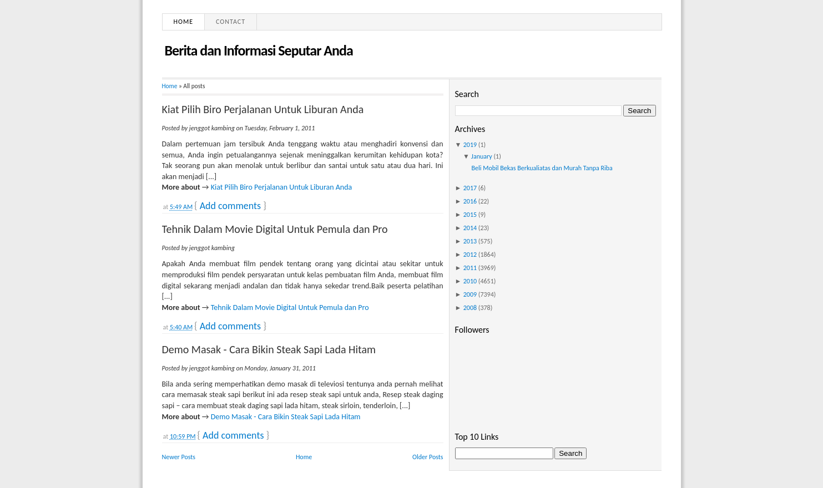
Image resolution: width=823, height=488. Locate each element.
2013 (470, 241)
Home (184, 22)
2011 (470, 268)
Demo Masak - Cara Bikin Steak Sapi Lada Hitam (269, 349)
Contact (230, 22)
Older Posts (427, 457)
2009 (470, 294)
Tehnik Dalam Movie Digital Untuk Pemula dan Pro (275, 229)
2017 (470, 188)
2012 (470, 254)
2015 (470, 214)
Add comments (230, 206)
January (481, 156)
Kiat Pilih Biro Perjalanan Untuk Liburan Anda (263, 109)
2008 (470, 308)
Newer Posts (179, 457)
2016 (470, 201)
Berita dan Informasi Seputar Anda (259, 50)
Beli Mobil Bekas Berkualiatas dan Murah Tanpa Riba (541, 168)
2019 (470, 145)
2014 (470, 228)
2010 (470, 281)
